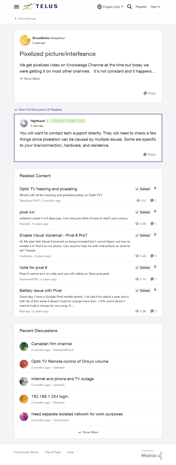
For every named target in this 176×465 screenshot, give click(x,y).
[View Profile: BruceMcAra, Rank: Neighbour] (25, 40)
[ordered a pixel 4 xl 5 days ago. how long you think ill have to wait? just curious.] (76, 218)
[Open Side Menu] (16, 6)
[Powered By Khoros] (152, 455)
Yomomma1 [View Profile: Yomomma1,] (61, 420)
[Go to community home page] (40, 6)
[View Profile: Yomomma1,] (24, 416)
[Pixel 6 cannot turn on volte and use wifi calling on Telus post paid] (76, 273)
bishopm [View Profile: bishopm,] (59, 367)
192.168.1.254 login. (50, 396)
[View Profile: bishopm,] (24, 364)
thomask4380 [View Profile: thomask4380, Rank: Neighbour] (29, 279)
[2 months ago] (40, 350)
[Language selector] (110, 6)
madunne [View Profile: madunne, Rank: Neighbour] (26, 256)
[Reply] (150, 93)
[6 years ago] (40, 223)
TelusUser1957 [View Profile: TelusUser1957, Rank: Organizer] (30, 200)
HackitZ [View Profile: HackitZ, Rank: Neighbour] (25, 224)
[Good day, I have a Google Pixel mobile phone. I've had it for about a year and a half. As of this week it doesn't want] (76, 301)
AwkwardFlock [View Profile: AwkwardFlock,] (63, 350)
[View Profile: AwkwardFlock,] (24, 346)
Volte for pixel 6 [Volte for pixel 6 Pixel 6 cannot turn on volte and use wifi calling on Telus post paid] (33, 267)
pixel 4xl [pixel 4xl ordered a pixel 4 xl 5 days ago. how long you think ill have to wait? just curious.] (27, 212)
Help (70, 452)
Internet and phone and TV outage (62, 378)
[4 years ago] (48, 279)
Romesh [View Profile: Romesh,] (59, 402)
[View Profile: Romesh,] (24, 399)
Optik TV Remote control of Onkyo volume (69, 361)
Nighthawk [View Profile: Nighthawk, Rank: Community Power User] (38, 121)
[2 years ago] (42, 256)
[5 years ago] (40, 311)
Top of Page (53, 452)
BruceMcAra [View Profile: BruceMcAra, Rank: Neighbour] (41, 38)
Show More (30, 78)
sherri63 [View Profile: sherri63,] (58, 385)
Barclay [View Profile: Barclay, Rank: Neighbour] (25, 311)
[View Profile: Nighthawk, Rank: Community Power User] (24, 123)
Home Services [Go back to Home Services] (25, 18)
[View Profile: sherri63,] (24, 381)
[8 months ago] (51, 200)
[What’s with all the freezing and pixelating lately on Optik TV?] (76, 195)
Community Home (26, 452)
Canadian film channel (51, 343)
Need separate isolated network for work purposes (77, 414)
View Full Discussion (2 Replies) (38, 109)
